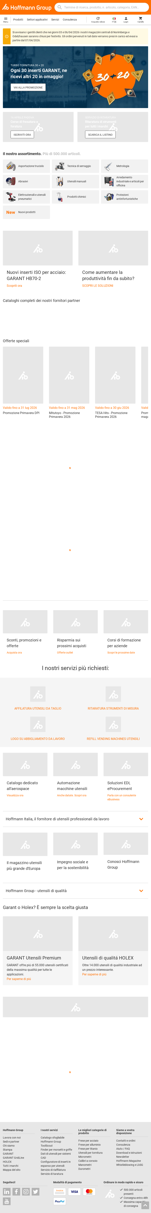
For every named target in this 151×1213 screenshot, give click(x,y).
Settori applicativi (37, 19)
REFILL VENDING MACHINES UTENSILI (113, 739)
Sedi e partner (11, 1141)
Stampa (7, 1149)
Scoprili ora (14, 286)
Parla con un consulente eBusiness (121, 797)
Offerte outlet (65, 652)
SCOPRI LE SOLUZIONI (97, 286)
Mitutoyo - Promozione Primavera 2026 (64, 415)
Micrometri (84, 1156)
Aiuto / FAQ (123, 1148)
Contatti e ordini (125, 1140)
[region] (75, 320)
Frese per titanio (88, 1148)
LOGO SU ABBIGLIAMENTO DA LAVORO (38, 739)
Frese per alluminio (89, 1144)
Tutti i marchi (10, 1165)
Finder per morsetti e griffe (56, 1149)
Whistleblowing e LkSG (129, 1164)
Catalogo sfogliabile (52, 1137)
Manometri (84, 1164)
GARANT (8, 1153)
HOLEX (7, 1161)
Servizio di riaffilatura (53, 1169)
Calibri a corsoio (87, 1160)
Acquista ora (14, 652)
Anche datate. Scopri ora (71, 795)
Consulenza (70, 19)
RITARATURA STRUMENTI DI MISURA (113, 708)
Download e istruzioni (129, 1152)
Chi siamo (9, 1145)
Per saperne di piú (19, 979)
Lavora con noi (12, 1137)
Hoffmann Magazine (128, 1160)
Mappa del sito (11, 1169)
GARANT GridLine (13, 1157)
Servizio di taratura (52, 1173)
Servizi (55, 19)
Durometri (84, 1168)
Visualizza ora (15, 795)
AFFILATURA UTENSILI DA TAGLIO (37, 708)
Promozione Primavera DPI (21, 413)
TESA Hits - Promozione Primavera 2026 (111, 415)
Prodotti (18, 19)
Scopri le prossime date (121, 652)
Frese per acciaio (88, 1140)
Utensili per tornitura (90, 1152)
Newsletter (122, 1156)
